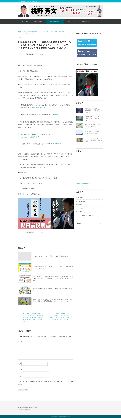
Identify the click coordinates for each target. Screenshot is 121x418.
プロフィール (24, 21)
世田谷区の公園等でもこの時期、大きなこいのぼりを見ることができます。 (93, 118)
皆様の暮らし (79, 204)
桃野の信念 (79, 212)
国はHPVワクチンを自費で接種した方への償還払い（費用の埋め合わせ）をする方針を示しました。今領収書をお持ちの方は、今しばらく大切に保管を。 (53, 278)
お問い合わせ (85, 21)
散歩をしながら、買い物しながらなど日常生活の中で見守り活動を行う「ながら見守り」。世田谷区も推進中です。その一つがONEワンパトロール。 (53, 301)
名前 (19, 364)
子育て (78, 208)
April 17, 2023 (57, 144)
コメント (22, 342)
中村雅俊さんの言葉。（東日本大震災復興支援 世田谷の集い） (50, 256)
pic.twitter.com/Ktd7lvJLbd (37, 107)
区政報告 (78, 201)
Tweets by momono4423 (83, 183)
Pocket (41, 54)
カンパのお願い (71, 21)
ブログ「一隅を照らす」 (55, 21)
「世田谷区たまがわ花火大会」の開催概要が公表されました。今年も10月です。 (93, 110)
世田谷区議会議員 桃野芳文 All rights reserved (60, 416)
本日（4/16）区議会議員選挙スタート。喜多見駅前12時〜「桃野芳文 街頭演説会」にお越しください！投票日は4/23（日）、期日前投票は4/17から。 (33, 317)
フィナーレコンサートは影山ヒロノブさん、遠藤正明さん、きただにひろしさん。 (93, 140)
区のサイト (26, 194)
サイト (20, 376)
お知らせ (78, 197)
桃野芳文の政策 (38, 21)
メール (20, 370)
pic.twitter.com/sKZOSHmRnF (30, 137)
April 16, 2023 (57, 114)
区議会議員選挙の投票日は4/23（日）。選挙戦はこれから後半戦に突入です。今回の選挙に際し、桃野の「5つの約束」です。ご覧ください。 (59, 317)
